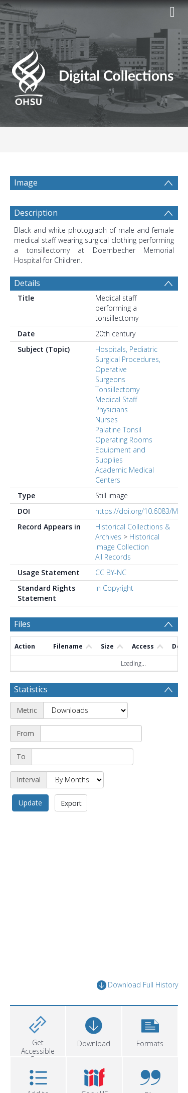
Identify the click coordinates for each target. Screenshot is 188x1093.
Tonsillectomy (117, 389)
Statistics (31, 689)
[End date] (82, 756)
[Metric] (85, 710)
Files (22, 623)
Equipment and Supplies (120, 455)
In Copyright (114, 588)
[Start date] (91, 733)
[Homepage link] (94, 74)
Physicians (111, 409)
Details (27, 283)
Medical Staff (116, 399)
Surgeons (110, 379)
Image (26, 182)
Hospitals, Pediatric (126, 349)
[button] (149, 1030)
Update (30, 802)
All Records (113, 557)
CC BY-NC (110, 572)
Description (36, 212)
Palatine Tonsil (118, 429)
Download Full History (137, 985)
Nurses (106, 419)
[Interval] (75, 779)
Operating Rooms (123, 439)
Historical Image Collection (127, 542)
